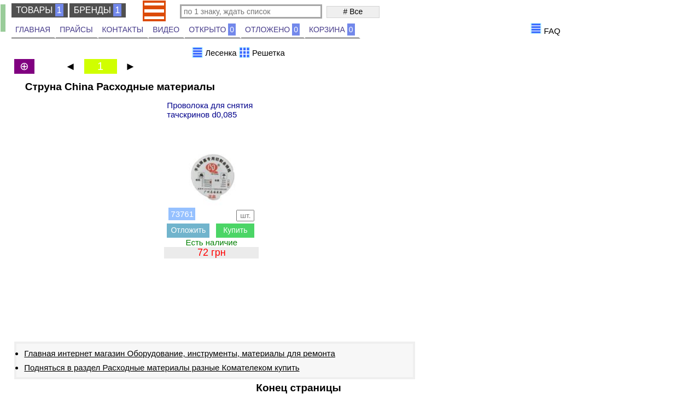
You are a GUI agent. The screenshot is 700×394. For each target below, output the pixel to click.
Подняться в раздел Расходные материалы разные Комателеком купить (161, 367)
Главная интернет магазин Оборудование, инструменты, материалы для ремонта (179, 353)
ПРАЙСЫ (76, 29)
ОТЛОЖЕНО (272, 29)
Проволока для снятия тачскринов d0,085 (210, 110)
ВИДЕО (166, 29)
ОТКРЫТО (212, 29)
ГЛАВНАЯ (32, 29)
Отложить (188, 230)
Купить (235, 230)
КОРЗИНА (332, 29)
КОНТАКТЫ (123, 29)
